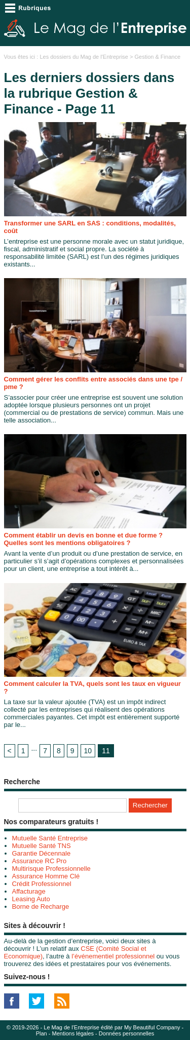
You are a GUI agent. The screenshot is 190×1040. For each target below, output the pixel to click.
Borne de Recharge (40, 906)
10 (88, 751)
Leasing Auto (31, 899)
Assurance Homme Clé (46, 876)
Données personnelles (126, 1033)
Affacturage (29, 891)
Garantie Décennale (41, 853)
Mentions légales (73, 1033)
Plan (41, 1033)
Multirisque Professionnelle (51, 868)
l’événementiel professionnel (113, 956)
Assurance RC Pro (39, 861)
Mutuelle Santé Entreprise (50, 838)
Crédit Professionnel (41, 884)
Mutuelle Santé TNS (41, 846)
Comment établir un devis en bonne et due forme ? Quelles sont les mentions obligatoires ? (83, 539)
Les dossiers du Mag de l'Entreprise (84, 57)
